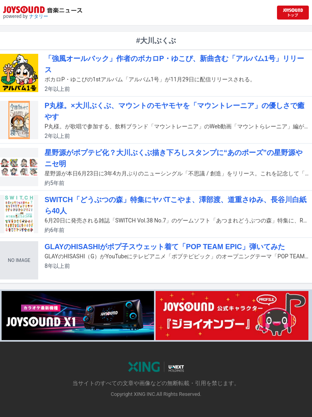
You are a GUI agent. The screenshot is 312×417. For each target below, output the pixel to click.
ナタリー (38, 16)
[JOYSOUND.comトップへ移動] (293, 13)
